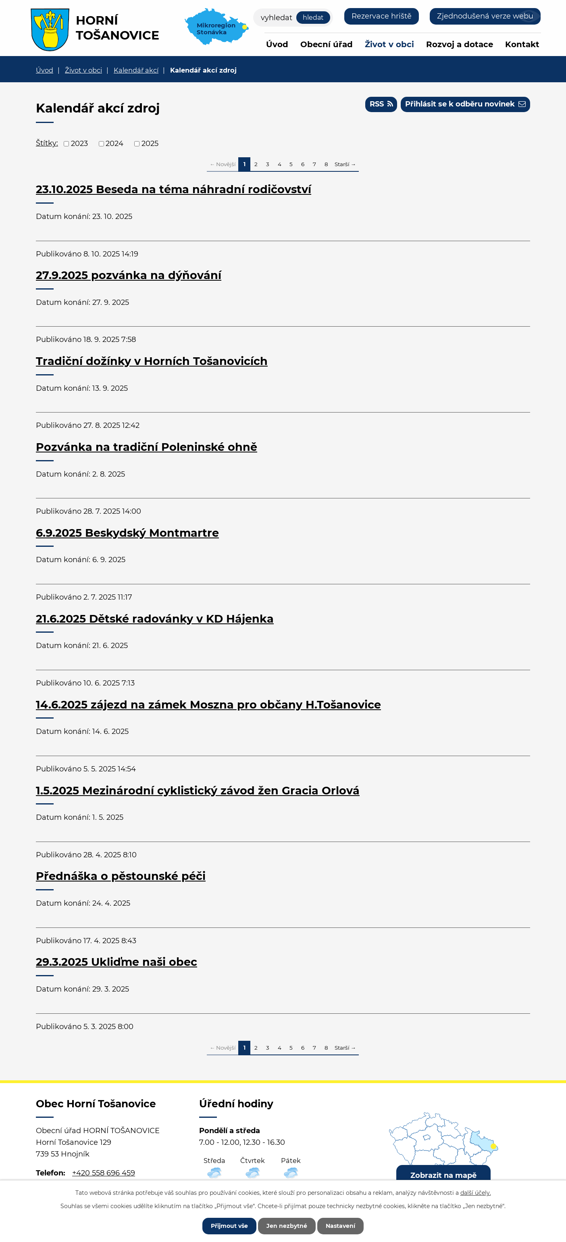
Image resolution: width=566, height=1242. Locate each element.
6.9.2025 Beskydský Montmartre (127, 533)
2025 (150, 143)
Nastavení (340, 1225)
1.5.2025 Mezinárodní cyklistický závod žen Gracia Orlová (198, 790)
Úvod (277, 44)
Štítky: (47, 143)
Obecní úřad (326, 44)
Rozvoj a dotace (459, 44)
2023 (79, 143)
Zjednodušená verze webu (485, 16)
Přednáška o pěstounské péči (121, 876)
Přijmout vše (229, 1225)
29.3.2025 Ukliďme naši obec (116, 962)
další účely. (475, 1192)
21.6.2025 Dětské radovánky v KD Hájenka (155, 618)
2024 (114, 143)
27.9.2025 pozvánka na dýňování (128, 275)
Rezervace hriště (382, 16)
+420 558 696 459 (103, 1173)
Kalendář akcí (136, 70)
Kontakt (522, 44)
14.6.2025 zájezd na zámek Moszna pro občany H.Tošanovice (208, 704)
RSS (381, 104)
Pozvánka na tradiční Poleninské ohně (146, 447)
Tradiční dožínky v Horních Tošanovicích (152, 361)
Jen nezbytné (286, 1225)
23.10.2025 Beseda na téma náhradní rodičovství (173, 189)
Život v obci (389, 44)
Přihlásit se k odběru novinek (465, 104)
